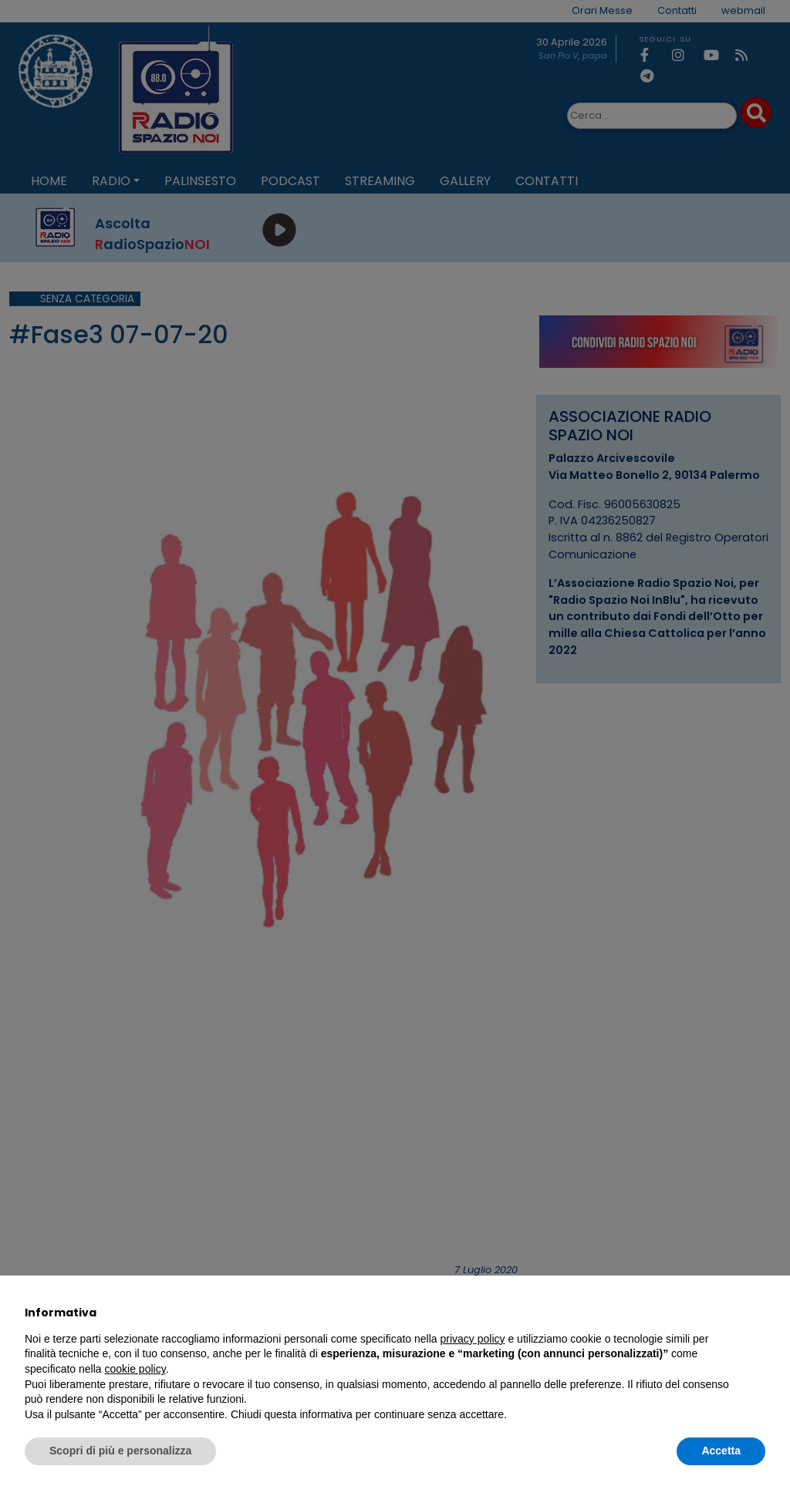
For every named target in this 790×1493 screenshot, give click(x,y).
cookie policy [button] (135, 1369)
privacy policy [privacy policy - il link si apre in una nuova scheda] (473, 1339)
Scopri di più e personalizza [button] (120, 1450)
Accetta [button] (721, 1450)
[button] (757, 1312)
